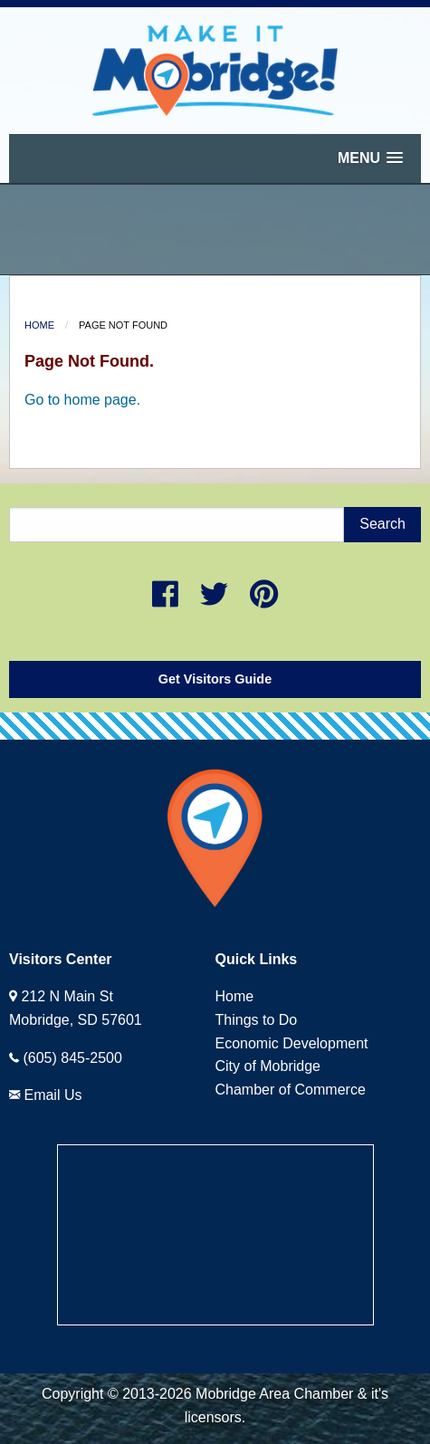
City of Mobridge (268, 1066)
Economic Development (291, 1043)
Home (39, 325)
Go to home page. (82, 399)
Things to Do (256, 1020)
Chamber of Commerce (290, 1089)
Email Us (52, 1095)
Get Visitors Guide (215, 679)
